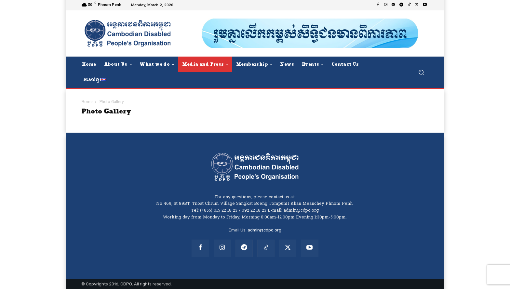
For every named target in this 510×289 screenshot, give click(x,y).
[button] (421, 72)
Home (86, 102)
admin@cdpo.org (264, 230)
